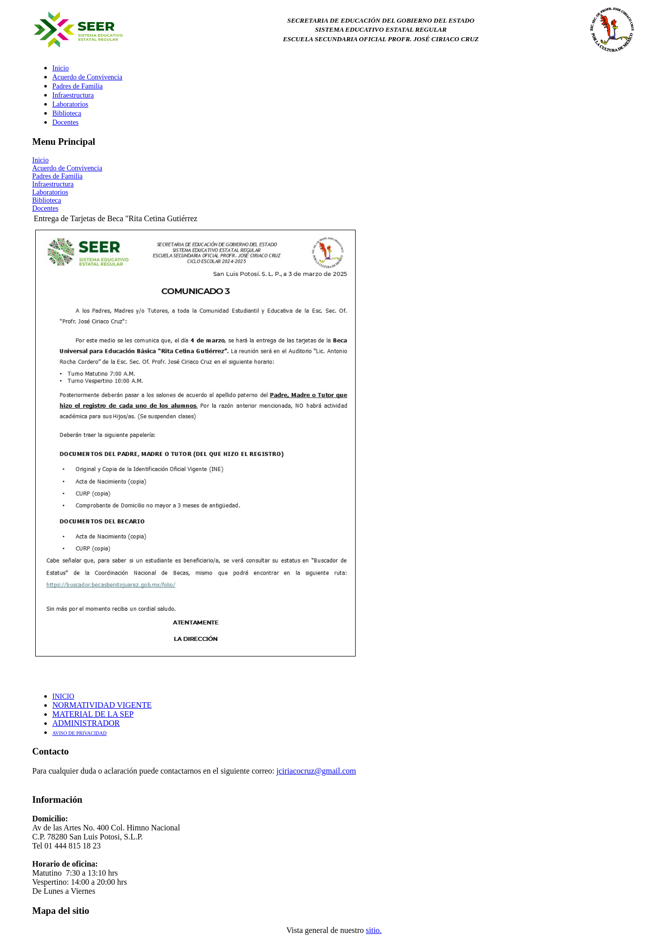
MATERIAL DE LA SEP (93, 714)
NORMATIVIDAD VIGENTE (101, 705)
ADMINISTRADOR (86, 723)
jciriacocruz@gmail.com (316, 771)
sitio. (374, 930)
